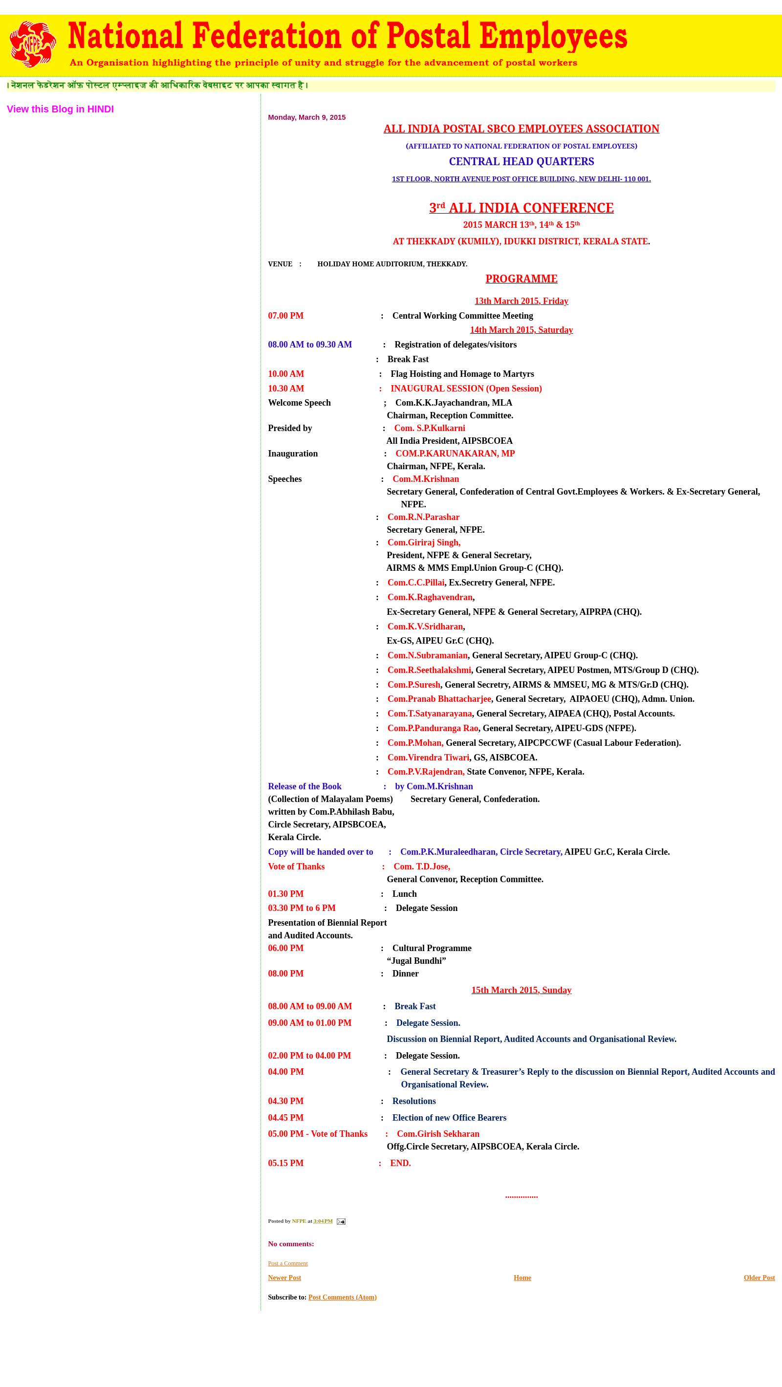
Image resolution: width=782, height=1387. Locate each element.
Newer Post (284, 1277)
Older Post (759, 1277)
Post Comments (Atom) (342, 1297)
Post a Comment (287, 1263)
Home (522, 1277)
